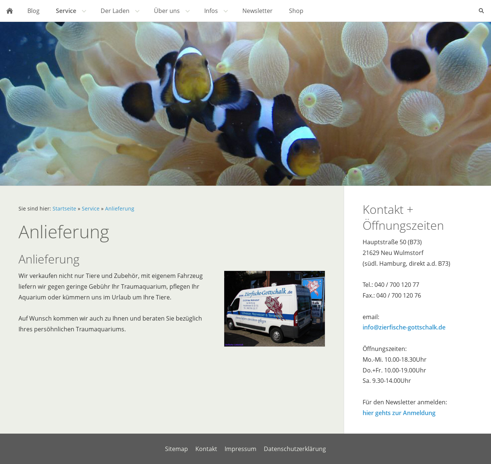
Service (91, 208)
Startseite (64, 208)
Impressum (240, 449)
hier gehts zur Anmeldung (399, 413)
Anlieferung (119, 208)
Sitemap (176, 449)
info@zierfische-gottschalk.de (404, 327)
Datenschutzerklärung (295, 449)
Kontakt (206, 449)
